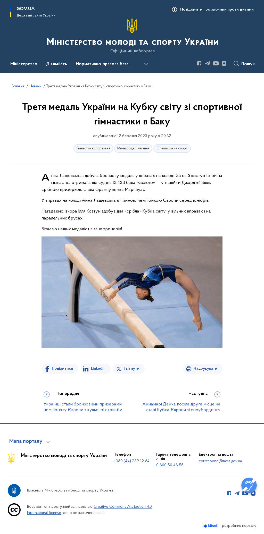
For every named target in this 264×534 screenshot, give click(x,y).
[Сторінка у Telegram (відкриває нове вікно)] (207, 63)
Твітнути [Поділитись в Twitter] (131, 369)
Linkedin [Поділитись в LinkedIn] (98, 369)
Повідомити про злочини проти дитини (217, 9)
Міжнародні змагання (133, 148)
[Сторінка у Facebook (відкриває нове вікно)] (199, 63)
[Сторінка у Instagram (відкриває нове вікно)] (224, 63)
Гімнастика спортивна (93, 148)
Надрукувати (205, 369)
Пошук (248, 64)
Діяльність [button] (56, 64)
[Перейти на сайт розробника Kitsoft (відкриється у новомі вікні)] (211, 526)
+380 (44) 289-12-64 (132, 461)
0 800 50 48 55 (170, 465)
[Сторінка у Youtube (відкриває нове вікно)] (216, 63)
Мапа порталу (26, 441)
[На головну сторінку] (132, 36)
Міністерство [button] (23, 64)
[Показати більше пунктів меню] (146, 64)
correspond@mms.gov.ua (220, 461)
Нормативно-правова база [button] (102, 64)
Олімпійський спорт (172, 148)
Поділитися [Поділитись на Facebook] (62, 369)
